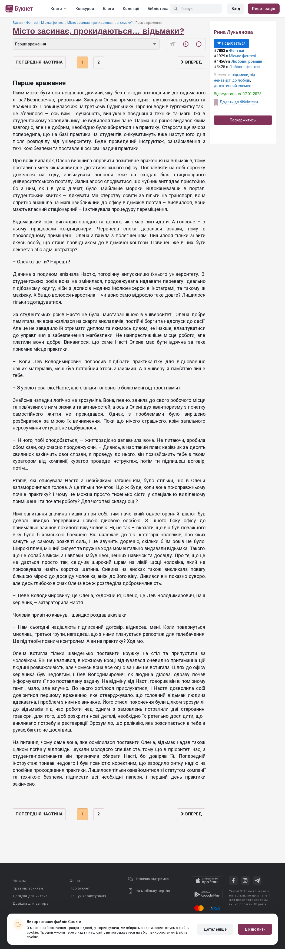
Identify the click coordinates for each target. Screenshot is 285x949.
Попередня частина (39, 62)
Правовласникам (28, 888)
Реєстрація (263, 8)
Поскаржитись (243, 120)
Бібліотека (158, 8)
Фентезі (32, 23)
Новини (19, 881)
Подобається (231, 43)
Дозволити (255, 929)
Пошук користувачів (88, 896)
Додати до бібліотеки (239, 102)
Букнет (18, 23)
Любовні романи (246, 61)
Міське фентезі (52, 23)
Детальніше (215, 929)
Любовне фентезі (244, 67)
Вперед (191, 62)
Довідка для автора (30, 903)
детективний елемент (233, 86)
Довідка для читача (30, 896)
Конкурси (84, 8)
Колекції (131, 8)
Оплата (76, 881)
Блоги (108, 8)
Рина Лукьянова (233, 32)
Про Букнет (80, 888)
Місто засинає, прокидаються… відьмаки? (99, 23)
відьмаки (240, 75)
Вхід (235, 8)
